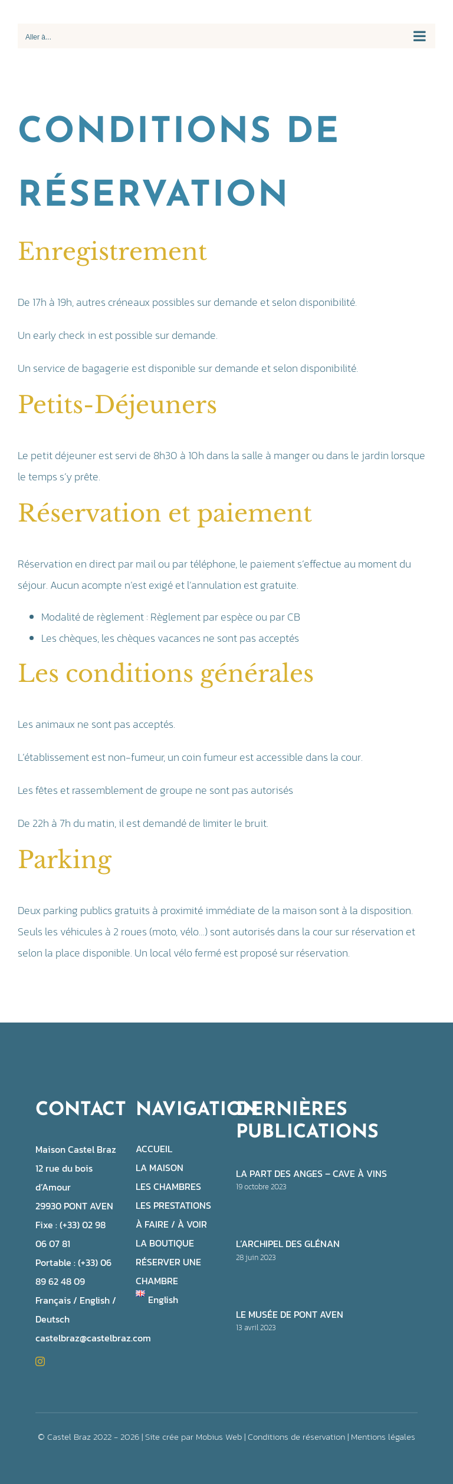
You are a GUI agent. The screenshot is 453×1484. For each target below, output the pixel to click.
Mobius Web (219, 1436)
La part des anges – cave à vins (311, 1173)
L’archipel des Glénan (288, 1243)
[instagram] (40, 1361)
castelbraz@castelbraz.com (93, 1338)
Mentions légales (383, 1436)
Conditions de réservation (296, 1436)
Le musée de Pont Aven (289, 1314)
